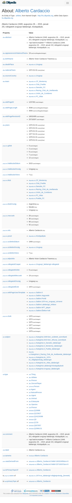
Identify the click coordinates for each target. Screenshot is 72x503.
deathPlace (8, 64)
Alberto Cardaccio (32, 10)
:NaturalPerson (35, 392)
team (6, 81)
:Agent (32, 389)
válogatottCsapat (11, 264)
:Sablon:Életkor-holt (39, 310)
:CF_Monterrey (38, 81)
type (5, 374)
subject (6, 337)
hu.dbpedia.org (7, 18)
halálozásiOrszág (12, 169)
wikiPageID (8, 102)
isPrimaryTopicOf (10, 470)
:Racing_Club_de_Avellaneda (43, 90)
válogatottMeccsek (12, 276)
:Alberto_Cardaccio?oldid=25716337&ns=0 (48, 464)
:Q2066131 (35, 428)
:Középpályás (37, 236)
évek (7, 316)
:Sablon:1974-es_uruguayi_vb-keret (45, 301)
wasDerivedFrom (11, 461)
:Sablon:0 (36, 292)
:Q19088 (34, 410)
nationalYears (9, 70)
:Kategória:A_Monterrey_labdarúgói (45, 346)
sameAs (7, 456)
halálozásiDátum (11, 163)
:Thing (32, 374)
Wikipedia (25, 493)
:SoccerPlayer (35, 383)
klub (7, 180)
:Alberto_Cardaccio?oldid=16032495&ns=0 (48, 461)
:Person (33, 380)
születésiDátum (11, 242)
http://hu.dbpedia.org (45, 16)
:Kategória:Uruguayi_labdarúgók (44, 369)
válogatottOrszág (12, 281)
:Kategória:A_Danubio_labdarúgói (45, 343)
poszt (7, 236)
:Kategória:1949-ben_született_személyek (48, 337)
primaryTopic (10, 481)
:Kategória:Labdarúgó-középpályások (46, 366)
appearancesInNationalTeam (15, 53)
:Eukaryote (34, 401)
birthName (8, 59)
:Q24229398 (36, 416)
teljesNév (9, 259)
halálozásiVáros (11, 175)
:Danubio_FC (37, 87)
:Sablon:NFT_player (40, 307)
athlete (18, 16)
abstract (7, 37)
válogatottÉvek (11, 287)
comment (7, 434)
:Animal (33, 398)
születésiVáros (11, 253)
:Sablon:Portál (37, 298)
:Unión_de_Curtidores (40, 93)
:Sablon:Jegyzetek (39, 295)
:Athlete (33, 377)
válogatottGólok (11, 270)
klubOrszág (9, 204)
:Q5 (32, 419)
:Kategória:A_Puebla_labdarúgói (44, 349)
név (6, 230)
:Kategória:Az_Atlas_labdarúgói (44, 363)
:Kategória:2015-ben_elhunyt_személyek (47, 340)
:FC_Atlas (36, 96)
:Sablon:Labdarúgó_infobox (42, 304)
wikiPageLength (10, 108)
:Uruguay (35, 64)
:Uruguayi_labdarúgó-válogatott (44, 264)
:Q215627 (35, 413)
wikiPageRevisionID (11, 116)
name (9, 476)
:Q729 (33, 422)
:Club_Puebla (37, 84)
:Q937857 (35, 425)
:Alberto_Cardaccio (40, 470)
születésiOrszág (11, 247)
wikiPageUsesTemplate (14, 292)
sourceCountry (9, 76)
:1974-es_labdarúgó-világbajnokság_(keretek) (49, 476)
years (6, 125)
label (6, 450)
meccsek (8, 216)
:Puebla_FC (36, 198)
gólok (7, 146)
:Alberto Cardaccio (38, 456)
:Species (33, 404)
